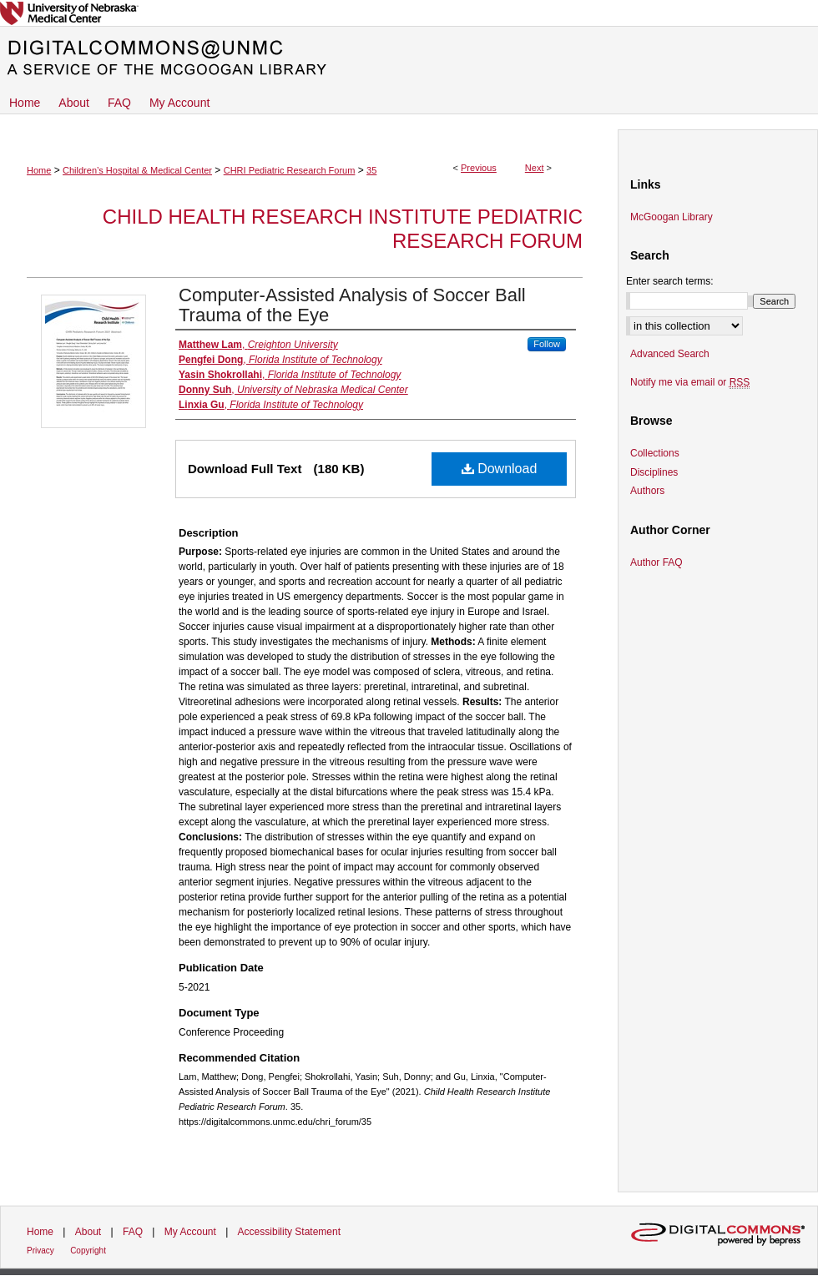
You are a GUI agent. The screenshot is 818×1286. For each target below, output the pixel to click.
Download (500, 468)
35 (371, 170)
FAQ (133, 1232)
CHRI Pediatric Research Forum (290, 170)
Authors (647, 491)
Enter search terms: (670, 281)
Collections (654, 453)
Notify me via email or (690, 382)
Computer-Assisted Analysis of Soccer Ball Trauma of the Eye (352, 305)
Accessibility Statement (289, 1232)
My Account (190, 1232)
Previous (479, 168)
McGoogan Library (671, 217)
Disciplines (654, 472)
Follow (546, 344)
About (88, 1232)
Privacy (40, 1250)
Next (534, 168)
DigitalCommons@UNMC (409, 58)
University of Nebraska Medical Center (409, 13)
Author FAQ (656, 562)
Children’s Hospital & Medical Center (137, 170)
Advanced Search (669, 354)
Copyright (88, 1250)
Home (39, 170)
